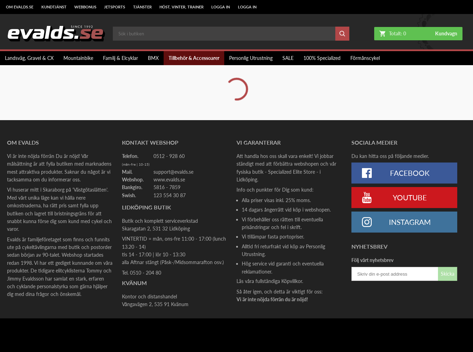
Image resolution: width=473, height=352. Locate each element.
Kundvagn (446, 33)
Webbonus (85, 7)
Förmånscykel (365, 58)
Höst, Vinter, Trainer (181, 7)
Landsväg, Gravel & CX (29, 58)
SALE (288, 58)
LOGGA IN (220, 7)
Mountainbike (78, 58)
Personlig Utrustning (251, 58)
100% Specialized (322, 58)
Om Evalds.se (19, 7)
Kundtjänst (54, 7)
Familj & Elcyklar (120, 58)
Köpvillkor (291, 281)
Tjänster (142, 7)
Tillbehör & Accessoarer (194, 58)
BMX (153, 58)
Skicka (447, 274)
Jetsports (114, 7)
